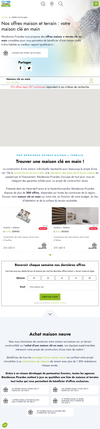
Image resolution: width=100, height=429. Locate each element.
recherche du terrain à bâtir (29, 173)
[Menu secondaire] (91, 81)
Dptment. (20, 277)
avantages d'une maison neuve (49, 357)
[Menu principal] (96, 3)
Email (22, 286)
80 (90, 278)
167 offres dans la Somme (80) (51, 411)
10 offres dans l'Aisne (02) (24, 388)
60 (48, 278)
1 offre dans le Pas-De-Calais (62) (25, 401)
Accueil (4, 17)
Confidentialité (54, 303)
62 (62, 278)
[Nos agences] (52, 3)
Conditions (63, 303)
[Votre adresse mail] (62, 287)
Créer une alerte (50, 297)
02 (34, 278)
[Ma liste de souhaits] (43, 3)
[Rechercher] (61, 3)
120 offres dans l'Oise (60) (74, 388)
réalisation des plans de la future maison (72, 173)
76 (76, 278)
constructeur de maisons (35, 361)
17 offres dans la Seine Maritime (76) (72, 400)
